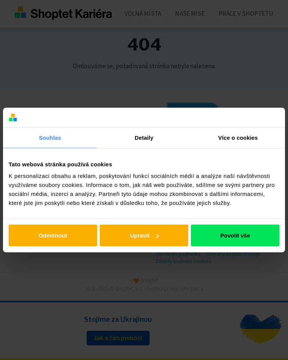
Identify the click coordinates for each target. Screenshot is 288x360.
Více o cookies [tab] (238, 137)
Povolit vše (235, 235)
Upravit (144, 235)
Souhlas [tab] (50, 137)
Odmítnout (53, 235)
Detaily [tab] (144, 137)
